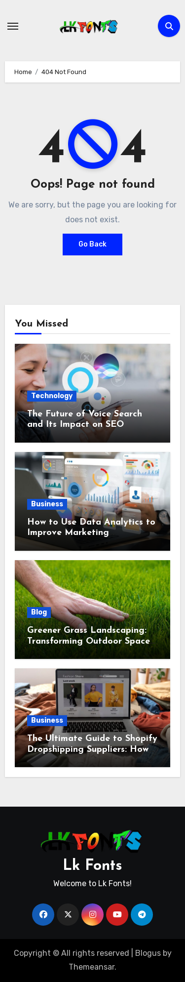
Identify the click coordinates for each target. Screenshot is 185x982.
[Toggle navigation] (13, 26)
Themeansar (91, 967)
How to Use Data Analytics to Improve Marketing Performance (91, 533)
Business (47, 504)
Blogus (148, 953)
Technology (52, 396)
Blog (39, 612)
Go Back (92, 244)
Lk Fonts (92, 866)
